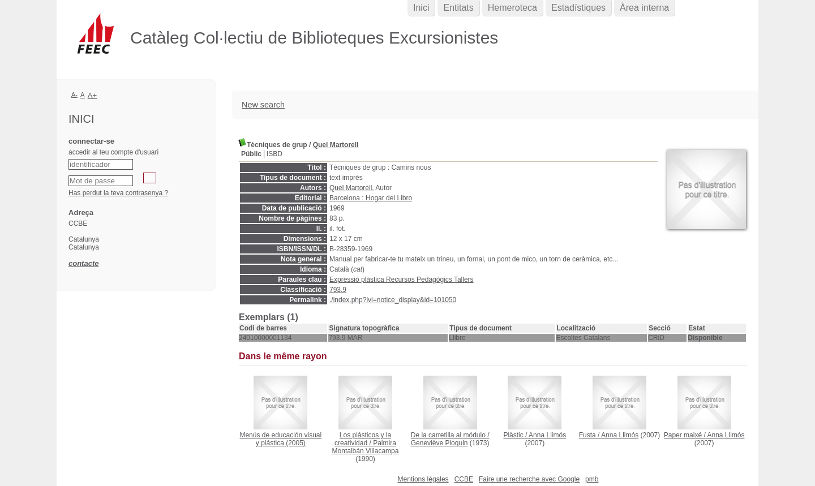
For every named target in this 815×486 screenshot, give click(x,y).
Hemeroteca (512, 7)
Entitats (458, 7)
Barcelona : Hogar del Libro (370, 198)
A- (74, 94)
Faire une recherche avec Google (529, 479)
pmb (591, 479)
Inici (421, 7)
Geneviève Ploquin (439, 443)
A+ (92, 95)
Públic (251, 154)
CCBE (463, 479)
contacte (83, 263)
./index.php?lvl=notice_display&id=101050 (392, 300)
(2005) (280, 439)
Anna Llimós (547, 435)
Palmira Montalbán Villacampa (365, 447)
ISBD (274, 154)
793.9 (337, 290)
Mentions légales (423, 479)
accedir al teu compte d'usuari (113, 152)
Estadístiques (578, 7)
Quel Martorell (336, 145)
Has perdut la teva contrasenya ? (118, 193)
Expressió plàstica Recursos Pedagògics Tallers (401, 279)
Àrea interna (644, 7)
